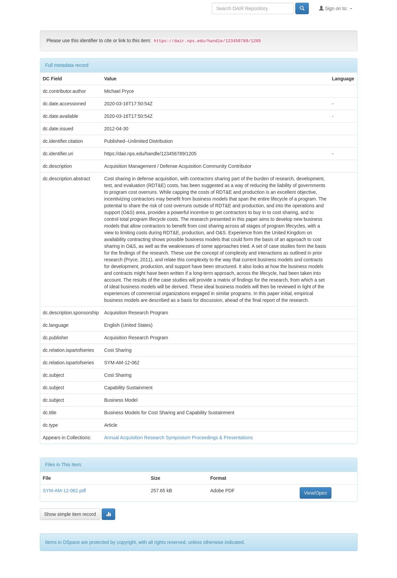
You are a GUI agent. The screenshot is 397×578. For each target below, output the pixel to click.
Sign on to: (335, 8)
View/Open (315, 493)
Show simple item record (70, 514)
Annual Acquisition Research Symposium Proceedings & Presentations (178, 437)
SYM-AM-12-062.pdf (64, 490)
